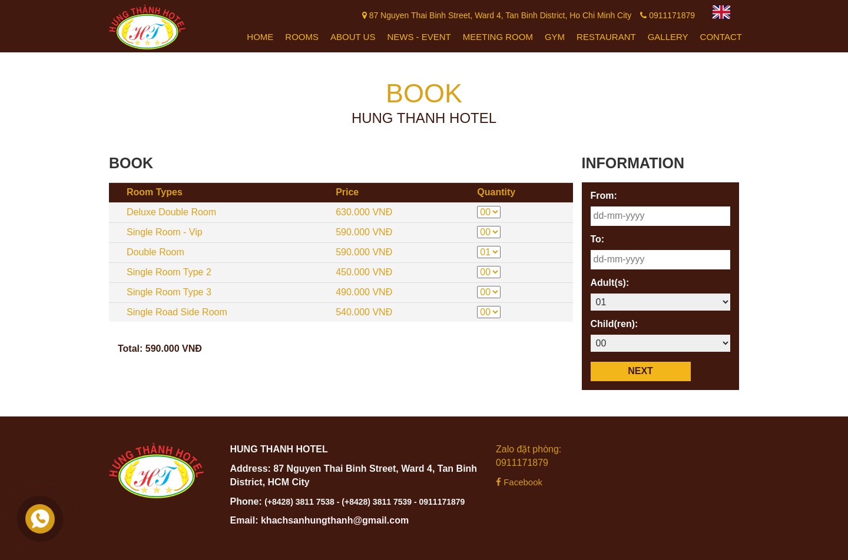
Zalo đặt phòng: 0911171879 (528, 456)
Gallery (668, 37)
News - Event (418, 37)
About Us (352, 37)
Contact (721, 37)
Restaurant (606, 37)
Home (260, 37)
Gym (555, 37)
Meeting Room (498, 37)
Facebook (519, 482)
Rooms (302, 37)
